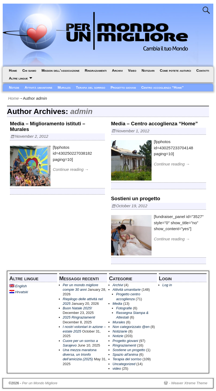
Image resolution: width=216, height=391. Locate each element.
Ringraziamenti (96, 70)
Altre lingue (18, 78)
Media (117, 304)
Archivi (117, 70)
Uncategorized (123, 364)
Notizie (14, 87)
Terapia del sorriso (90, 87)
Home (13, 70)
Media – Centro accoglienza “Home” (154, 123)
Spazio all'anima (125, 354)
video (116, 368)
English (18, 286)
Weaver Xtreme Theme (189, 383)
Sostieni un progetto (135, 198)
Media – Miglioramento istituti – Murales (47, 126)
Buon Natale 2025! (77, 308)
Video (132, 70)
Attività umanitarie (38, 87)
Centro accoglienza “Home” (162, 87)
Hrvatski (18, 292)
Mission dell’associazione (61, 70)
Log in (167, 285)
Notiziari (148, 70)
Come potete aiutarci (175, 70)
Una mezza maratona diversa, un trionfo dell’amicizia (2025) (80, 354)
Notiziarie (119, 331)
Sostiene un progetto (128, 350)
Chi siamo (29, 70)
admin (81, 111)
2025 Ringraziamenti (79, 317)
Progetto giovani (123, 87)
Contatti (202, 70)
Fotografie (124, 308)
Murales (64, 87)
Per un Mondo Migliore (39, 383)
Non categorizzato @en (130, 327)
